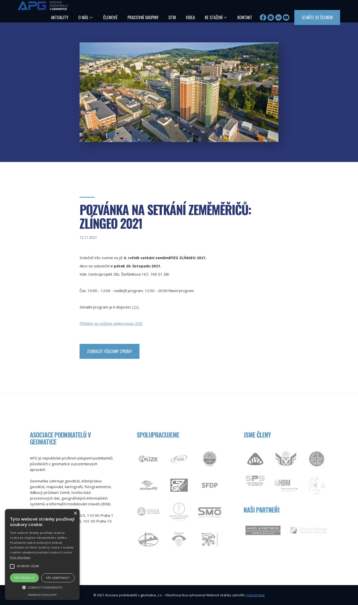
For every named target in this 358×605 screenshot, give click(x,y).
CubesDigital (255, 595)
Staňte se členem (317, 17)
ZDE (135, 306)
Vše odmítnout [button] (58, 578)
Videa (190, 17)
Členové (110, 17)
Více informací (20, 557)
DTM (172, 17)
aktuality (59, 17)
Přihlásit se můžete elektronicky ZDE (111, 323)
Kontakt (244, 17)
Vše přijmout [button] (24, 578)
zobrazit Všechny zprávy (109, 351)
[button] (85, 17)
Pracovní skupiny (143, 17)
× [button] (75, 513)
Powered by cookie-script (42, 595)
